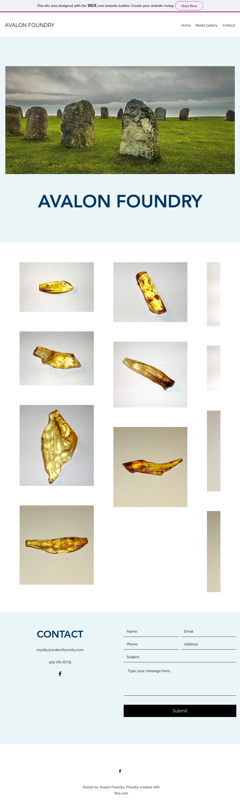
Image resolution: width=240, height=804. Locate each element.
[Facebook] (60, 674)
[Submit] (180, 711)
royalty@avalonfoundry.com (60, 650)
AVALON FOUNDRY (29, 25)
